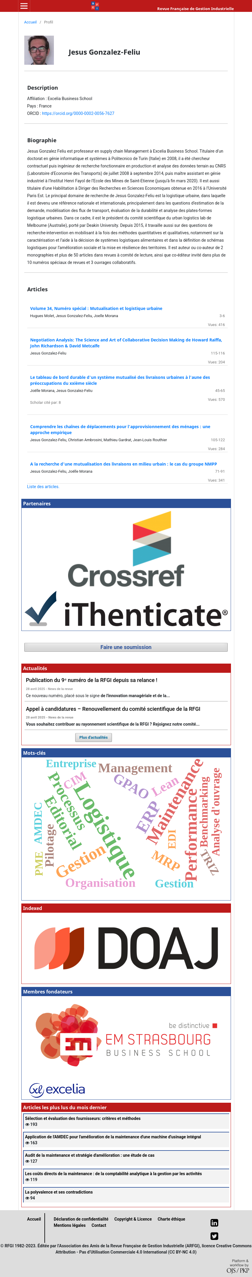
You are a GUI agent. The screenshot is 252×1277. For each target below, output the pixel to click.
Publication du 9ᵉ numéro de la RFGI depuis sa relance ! (92, 680)
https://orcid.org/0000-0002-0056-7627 (78, 113)
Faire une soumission (125, 647)
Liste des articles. (43, 486)
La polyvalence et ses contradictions (59, 1192)
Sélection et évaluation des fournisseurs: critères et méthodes (83, 1118)
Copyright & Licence (133, 1219)
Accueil (30, 22)
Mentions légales (70, 1225)
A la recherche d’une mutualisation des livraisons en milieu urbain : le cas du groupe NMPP (123, 464)
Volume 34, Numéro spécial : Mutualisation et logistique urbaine (96, 308)
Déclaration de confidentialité (81, 1219)
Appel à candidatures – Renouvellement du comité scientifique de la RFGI (113, 709)
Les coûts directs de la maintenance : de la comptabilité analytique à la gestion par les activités (113, 1173)
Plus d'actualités (93, 737)
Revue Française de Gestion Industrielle (195, 8)
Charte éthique (171, 1219)
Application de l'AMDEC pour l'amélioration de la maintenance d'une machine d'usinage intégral (113, 1136)
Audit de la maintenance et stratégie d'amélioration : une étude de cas (90, 1155)
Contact (99, 1225)
